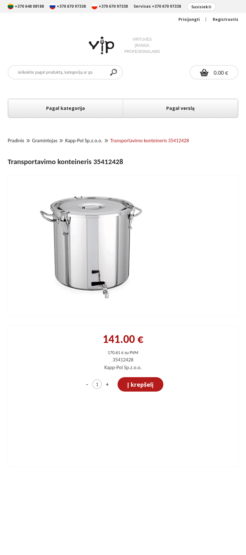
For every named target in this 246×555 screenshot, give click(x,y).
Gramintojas (44, 140)
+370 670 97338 (68, 6)
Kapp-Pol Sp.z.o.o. (83, 140)
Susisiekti (201, 7)
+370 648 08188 (26, 6)
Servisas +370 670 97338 (157, 6)
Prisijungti (189, 19)
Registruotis (225, 19)
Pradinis (16, 140)
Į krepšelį (140, 384)
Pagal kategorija (65, 108)
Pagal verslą (180, 108)
